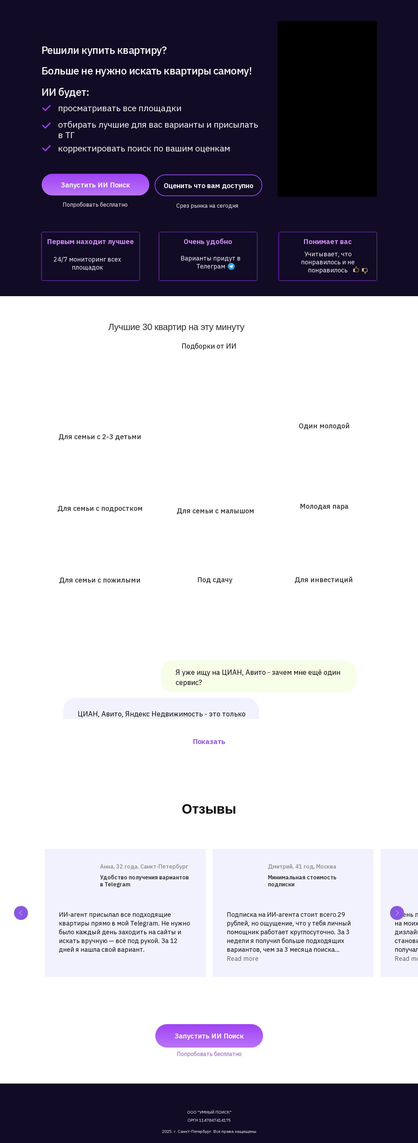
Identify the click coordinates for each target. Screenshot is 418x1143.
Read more (242, 959)
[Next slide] (397, 913)
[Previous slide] (21, 913)
